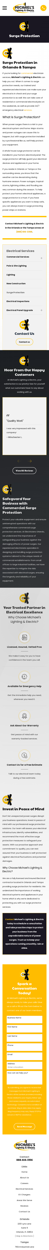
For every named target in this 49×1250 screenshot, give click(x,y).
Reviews (24, 1205)
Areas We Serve (24, 1200)
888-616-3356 (24, 1160)
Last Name (12, 1036)
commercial (27, 73)
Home (24, 1172)
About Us (24, 1177)
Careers (24, 1183)
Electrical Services (24, 1188)
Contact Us (24, 1211)
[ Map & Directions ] (24, 1236)
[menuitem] (23, 258)
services (28, 110)
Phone (10, 1045)
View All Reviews (24, 470)
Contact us (24, 341)
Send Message (24, 1126)
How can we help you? (18, 1073)
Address (11, 1063)
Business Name (14, 1018)
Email (10, 1054)
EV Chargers (24, 1194)
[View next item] (29, 461)
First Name (12, 1027)
